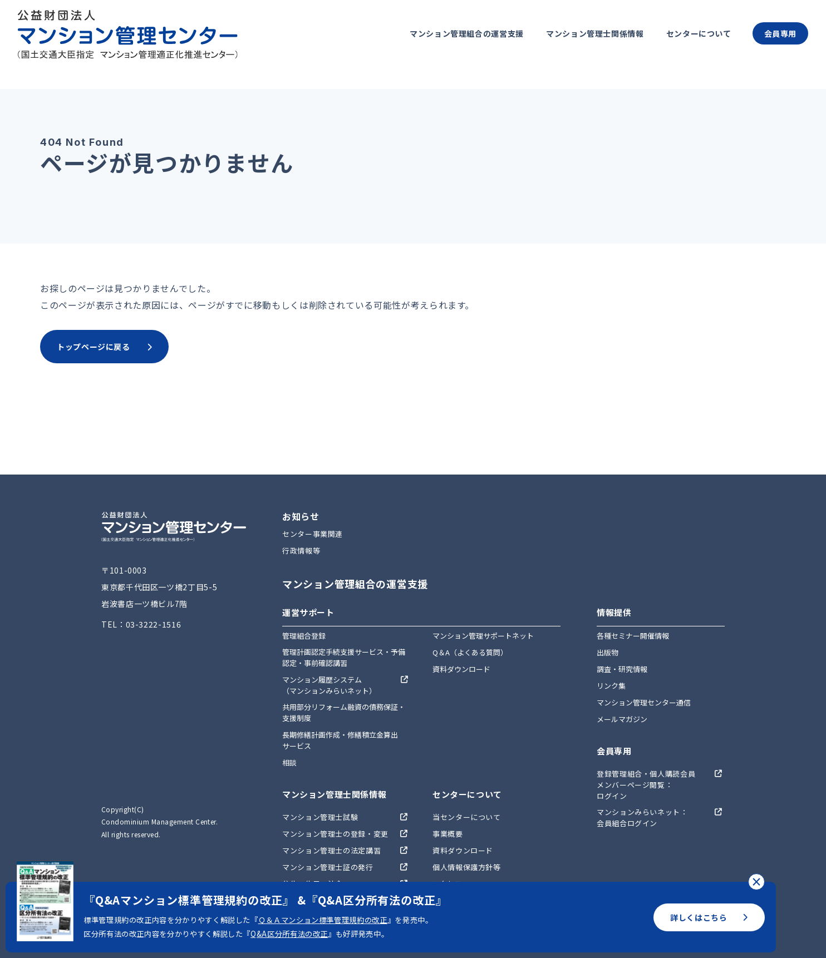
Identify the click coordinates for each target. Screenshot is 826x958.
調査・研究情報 (622, 669)
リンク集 (611, 685)
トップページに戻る (104, 346)
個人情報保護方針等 (466, 867)
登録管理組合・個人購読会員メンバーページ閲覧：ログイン (646, 784)
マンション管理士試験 (320, 817)
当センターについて (466, 817)
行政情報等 (301, 550)
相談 (289, 762)
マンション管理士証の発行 (327, 867)
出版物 (607, 652)
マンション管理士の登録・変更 (335, 833)
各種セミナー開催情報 (633, 635)
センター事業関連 (312, 534)
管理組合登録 (304, 635)
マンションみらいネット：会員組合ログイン (642, 817)
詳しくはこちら (709, 917)
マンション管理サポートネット (483, 635)
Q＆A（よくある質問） (470, 652)
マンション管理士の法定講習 (331, 850)
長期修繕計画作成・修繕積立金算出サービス (340, 740)
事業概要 (447, 833)
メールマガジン (622, 719)
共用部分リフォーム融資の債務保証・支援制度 (343, 712)
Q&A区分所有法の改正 (289, 934)
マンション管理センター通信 (644, 702)
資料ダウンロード (461, 669)
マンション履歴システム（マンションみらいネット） (329, 685)
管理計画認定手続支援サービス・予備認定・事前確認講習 (343, 657)
